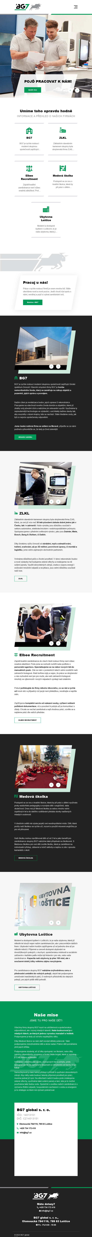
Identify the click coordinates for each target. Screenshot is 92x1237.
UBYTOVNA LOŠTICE (27, 987)
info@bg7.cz (24, 1132)
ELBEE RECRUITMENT (27, 720)
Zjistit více (32, 90)
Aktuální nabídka (25, 437)
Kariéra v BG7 (32, 302)
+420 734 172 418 (26, 1128)
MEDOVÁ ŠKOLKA (25, 858)
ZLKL (20, 579)
